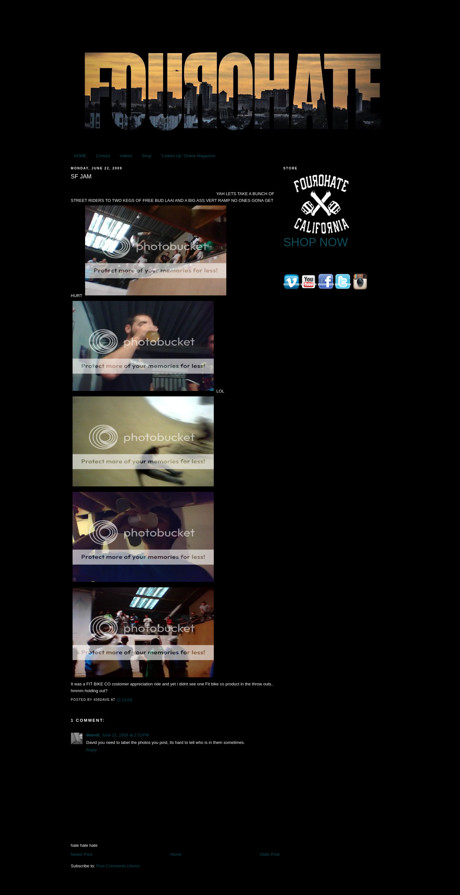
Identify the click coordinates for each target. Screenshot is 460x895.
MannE (93, 735)
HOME (80, 155)
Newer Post (81, 854)
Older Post (269, 854)
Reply (91, 749)
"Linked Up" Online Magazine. (188, 155)
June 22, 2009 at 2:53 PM (125, 735)
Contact (103, 155)
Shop (146, 155)
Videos (126, 155)
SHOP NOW (315, 242)
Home (176, 854)
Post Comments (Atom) (118, 865)
